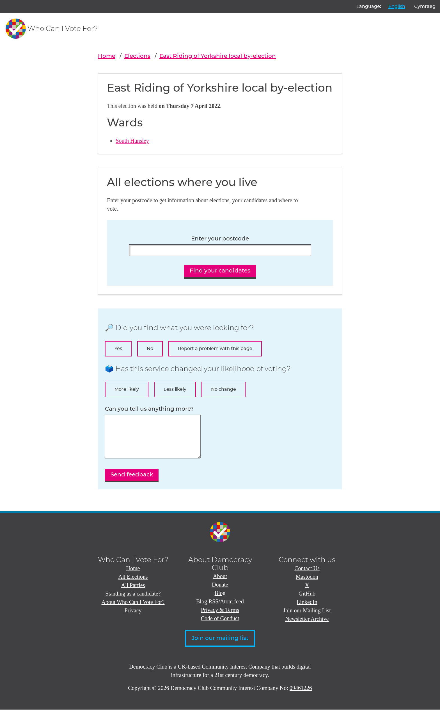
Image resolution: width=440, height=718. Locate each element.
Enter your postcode (220, 239)
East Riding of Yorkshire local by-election (217, 56)
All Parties (133, 593)
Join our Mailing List (307, 619)
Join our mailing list (220, 646)
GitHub (307, 602)
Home (106, 56)
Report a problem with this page (215, 348)
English (396, 6)
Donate (220, 593)
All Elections (133, 585)
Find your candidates (220, 271)
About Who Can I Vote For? (133, 610)
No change (223, 389)
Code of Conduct (220, 627)
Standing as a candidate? (133, 602)
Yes (118, 348)
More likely (126, 389)
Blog (220, 601)
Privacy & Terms (220, 618)
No (150, 348)
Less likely (175, 389)
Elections (137, 56)
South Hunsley (132, 141)
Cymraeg (425, 6)
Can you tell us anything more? (149, 409)
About (220, 584)
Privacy (132, 619)
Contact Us (306, 577)
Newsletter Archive (307, 627)
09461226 (301, 696)
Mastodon (307, 585)
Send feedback (132, 483)
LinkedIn (307, 610)
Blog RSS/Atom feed (220, 610)
